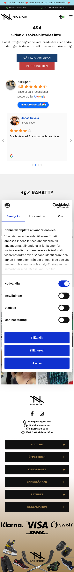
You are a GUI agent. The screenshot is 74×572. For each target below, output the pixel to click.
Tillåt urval (37, 350)
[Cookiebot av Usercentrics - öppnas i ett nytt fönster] (53, 205)
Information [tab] (37, 216)
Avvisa (37, 363)
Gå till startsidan (37, 57)
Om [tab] (60, 216)
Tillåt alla (37, 337)
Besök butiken (37, 66)
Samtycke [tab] (13, 216)
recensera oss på (33, 104)
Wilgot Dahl (29, 118)
